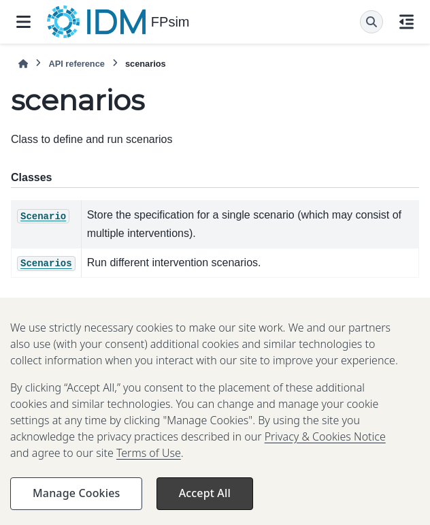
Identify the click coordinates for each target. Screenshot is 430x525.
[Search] (371, 21)
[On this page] (406, 21)
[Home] (23, 64)
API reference (76, 64)
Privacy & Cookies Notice (325, 447)
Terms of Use (148, 463)
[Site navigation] (23, 21)
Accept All (205, 503)
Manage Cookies (76, 503)
